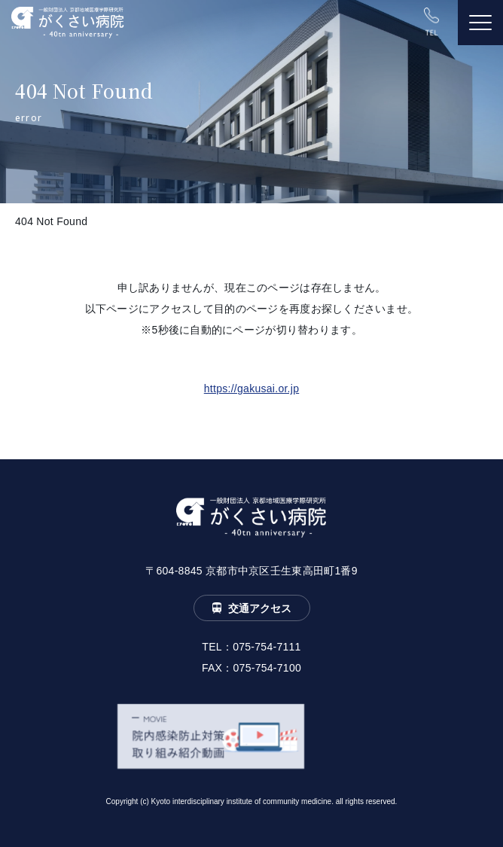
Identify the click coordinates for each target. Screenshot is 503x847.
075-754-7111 (267, 647)
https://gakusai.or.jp (252, 388)
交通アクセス (259, 608)
